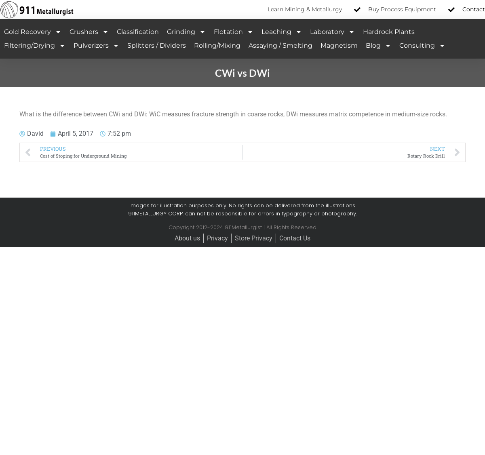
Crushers (89, 32)
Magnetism (339, 45)
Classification (138, 32)
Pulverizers (96, 46)
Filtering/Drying (34, 46)
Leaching (281, 32)
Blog (378, 46)
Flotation (233, 32)
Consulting (422, 46)
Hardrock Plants (389, 32)
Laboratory (332, 32)
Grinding (186, 32)
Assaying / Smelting (280, 45)
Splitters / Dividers (156, 45)
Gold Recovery (32, 32)
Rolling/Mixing (217, 45)
